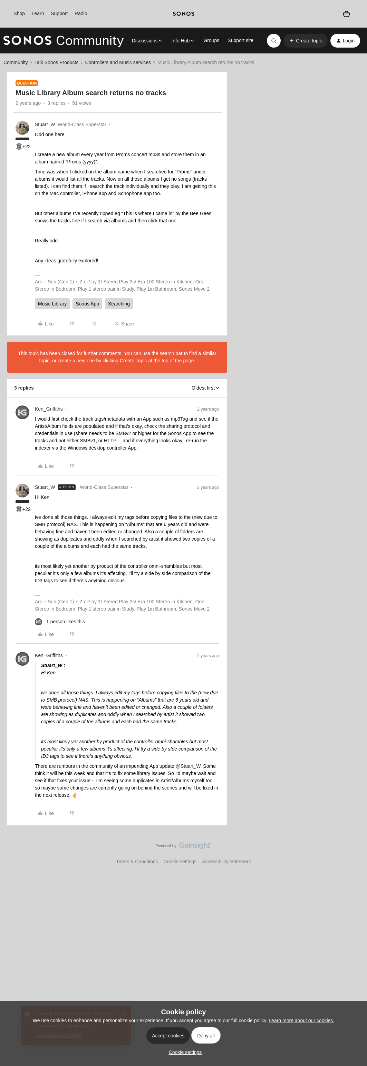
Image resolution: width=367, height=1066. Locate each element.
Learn (38, 13)
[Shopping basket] (346, 14)
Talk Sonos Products (57, 62)
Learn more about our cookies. (301, 1020)
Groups (211, 40)
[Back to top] (353, 851)
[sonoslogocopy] (183, 14)
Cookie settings (180, 861)
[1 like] (60, 621)
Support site (240, 40)
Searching (119, 303)
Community (15, 62)
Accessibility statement (226, 861)
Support (59, 13)
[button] (305, 41)
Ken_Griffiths (49, 409)
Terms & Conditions (137, 861)
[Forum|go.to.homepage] (63, 41)
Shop (19, 13)
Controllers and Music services (118, 62)
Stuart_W (45, 124)
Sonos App (87, 303)
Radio (81, 13)
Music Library (52, 303)
